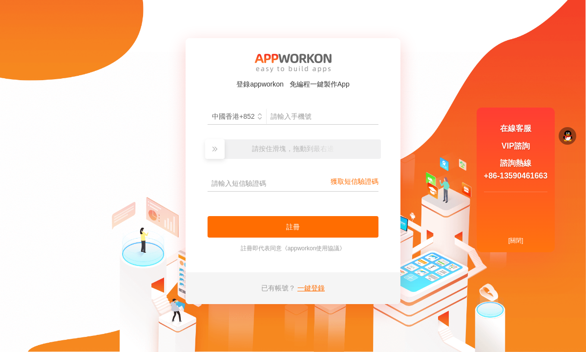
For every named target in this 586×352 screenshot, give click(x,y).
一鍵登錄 (311, 288)
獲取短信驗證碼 (354, 181)
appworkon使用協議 (314, 248)
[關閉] (515, 240)
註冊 (293, 227)
